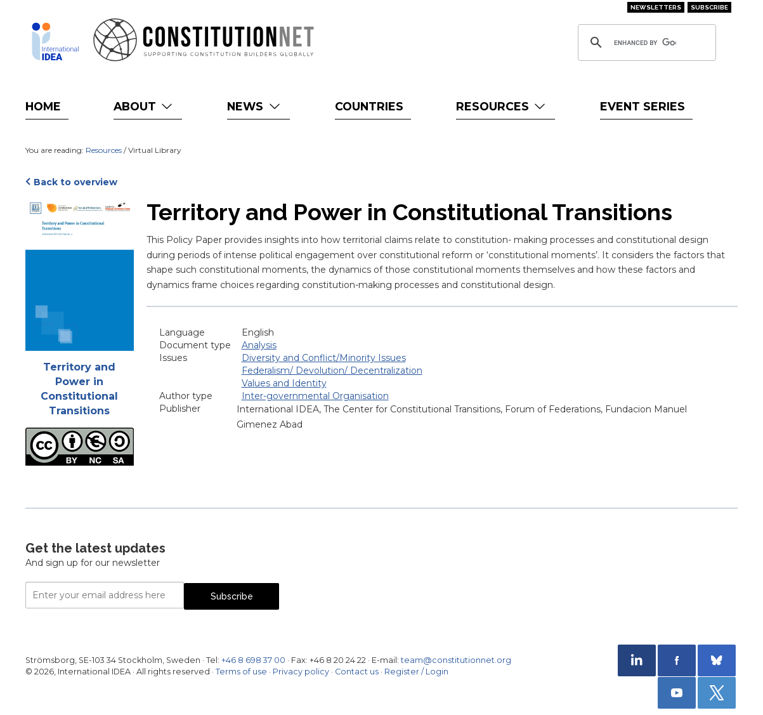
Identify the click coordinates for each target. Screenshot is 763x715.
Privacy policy (301, 671)
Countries (369, 106)
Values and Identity (284, 383)
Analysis (259, 345)
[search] (645, 42)
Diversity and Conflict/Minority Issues (324, 358)
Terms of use (241, 671)
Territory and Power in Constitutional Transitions (79, 389)
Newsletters (655, 7)
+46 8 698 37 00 (253, 660)
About (144, 106)
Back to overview (75, 182)
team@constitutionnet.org (456, 660)
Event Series (642, 106)
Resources (502, 106)
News (254, 106)
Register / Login (416, 671)
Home (43, 106)
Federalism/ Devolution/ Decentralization (332, 370)
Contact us (357, 671)
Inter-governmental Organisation (315, 396)
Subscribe (709, 7)
